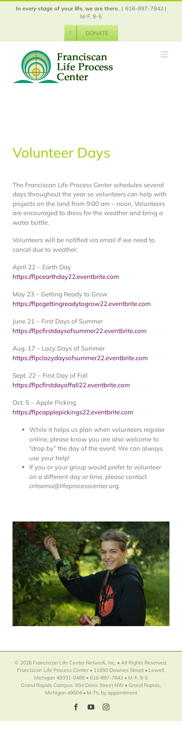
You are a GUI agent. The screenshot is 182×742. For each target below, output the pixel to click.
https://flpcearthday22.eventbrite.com (66, 277)
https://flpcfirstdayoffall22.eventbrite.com (71, 385)
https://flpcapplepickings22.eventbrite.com (73, 412)
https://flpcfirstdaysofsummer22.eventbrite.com (80, 331)
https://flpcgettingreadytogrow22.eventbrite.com (82, 304)
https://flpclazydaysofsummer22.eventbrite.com (80, 358)
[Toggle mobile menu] (165, 54)
